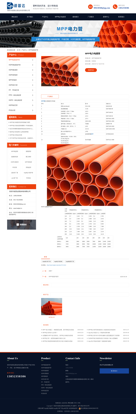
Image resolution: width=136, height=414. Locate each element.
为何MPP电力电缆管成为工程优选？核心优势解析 (103, 338)
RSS (75, 403)
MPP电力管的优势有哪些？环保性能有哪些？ (22, 125)
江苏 (65, 411)
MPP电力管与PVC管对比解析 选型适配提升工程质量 (104, 335)
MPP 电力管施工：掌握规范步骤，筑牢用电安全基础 (58, 330)
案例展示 (76, 17)
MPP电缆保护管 (33, 50)
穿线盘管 (28, 167)
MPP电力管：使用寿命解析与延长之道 (54, 338)
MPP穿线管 (13, 80)
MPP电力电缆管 (60, 17)
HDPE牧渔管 (13, 70)
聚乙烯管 (28, 156)
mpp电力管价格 (58, 261)
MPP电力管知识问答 (16, 135)
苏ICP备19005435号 (83, 406)
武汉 (68, 411)
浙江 (77, 411)
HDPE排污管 (13, 85)
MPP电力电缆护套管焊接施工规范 (20, 122)
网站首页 (15, 17)
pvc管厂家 (15, 178)
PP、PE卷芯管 (14, 90)
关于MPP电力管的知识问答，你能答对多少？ (22, 138)
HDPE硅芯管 (13, 105)
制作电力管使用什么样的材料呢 (19, 132)
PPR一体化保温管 (15, 95)
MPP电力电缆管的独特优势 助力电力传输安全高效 (57, 341)
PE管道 (28, 178)
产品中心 (45, 17)
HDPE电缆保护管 (15, 65)
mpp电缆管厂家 (70, 261)
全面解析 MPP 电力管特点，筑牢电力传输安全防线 (58, 335)
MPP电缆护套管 (53, 276)
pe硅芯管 (65, 408)
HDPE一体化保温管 (15, 100)
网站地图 (70, 403)
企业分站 (64, 403)
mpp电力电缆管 (48, 408)
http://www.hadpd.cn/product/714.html (56, 265)
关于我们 (30, 17)
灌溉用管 (28, 151)
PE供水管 (12, 110)
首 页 (18, 50)
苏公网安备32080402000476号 (88, 408)
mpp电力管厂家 (46, 261)
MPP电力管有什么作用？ (50, 332)
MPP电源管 (14, 151)
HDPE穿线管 (13, 75)
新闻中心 (106, 17)
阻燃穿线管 (14, 156)
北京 (74, 411)
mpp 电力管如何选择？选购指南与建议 (99, 341)
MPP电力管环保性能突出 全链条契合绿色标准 (101, 330)
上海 (71, 411)
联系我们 (121, 17)
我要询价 (91, 70)
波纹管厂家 (14, 172)
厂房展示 (91, 17)
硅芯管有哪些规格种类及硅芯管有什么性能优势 (22, 128)
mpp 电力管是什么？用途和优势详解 (99, 332)
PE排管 (14, 167)
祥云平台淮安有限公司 (106, 365)
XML (79, 403)
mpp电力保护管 (28, 172)
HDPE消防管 (15, 162)
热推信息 (58, 403)
